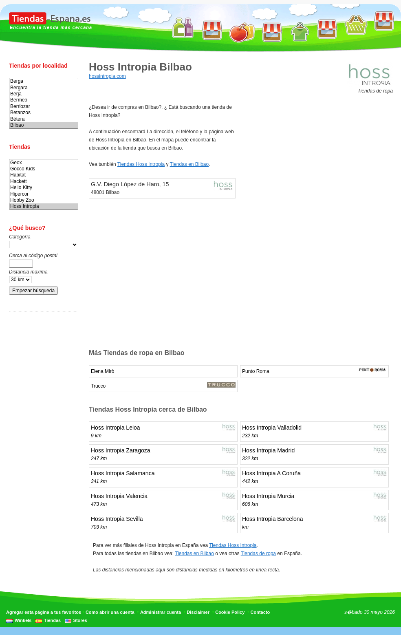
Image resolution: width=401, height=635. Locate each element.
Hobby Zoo (43, 200)
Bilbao (43, 125)
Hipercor (43, 194)
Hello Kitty (43, 188)
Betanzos (43, 113)
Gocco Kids (43, 169)
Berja (43, 94)
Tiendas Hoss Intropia (141, 164)
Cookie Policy (230, 612)
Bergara (43, 88)
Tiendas (52, 620)
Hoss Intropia (43, 206)
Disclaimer (198, 612)
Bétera (43, 119)
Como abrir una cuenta (110, 612)
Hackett (43, 182)
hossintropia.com (107, 76)
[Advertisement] (41, 445)
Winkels (23, 620)
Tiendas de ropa (258, 553)
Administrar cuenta (160, 612)
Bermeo (43, 100)
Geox (43, 163)
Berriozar (43, 107)
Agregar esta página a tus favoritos (43, 612)
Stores (80, 620)
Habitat (43, 175)
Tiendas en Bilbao (189, 164)
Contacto (260, 612)
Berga (43, 81)
